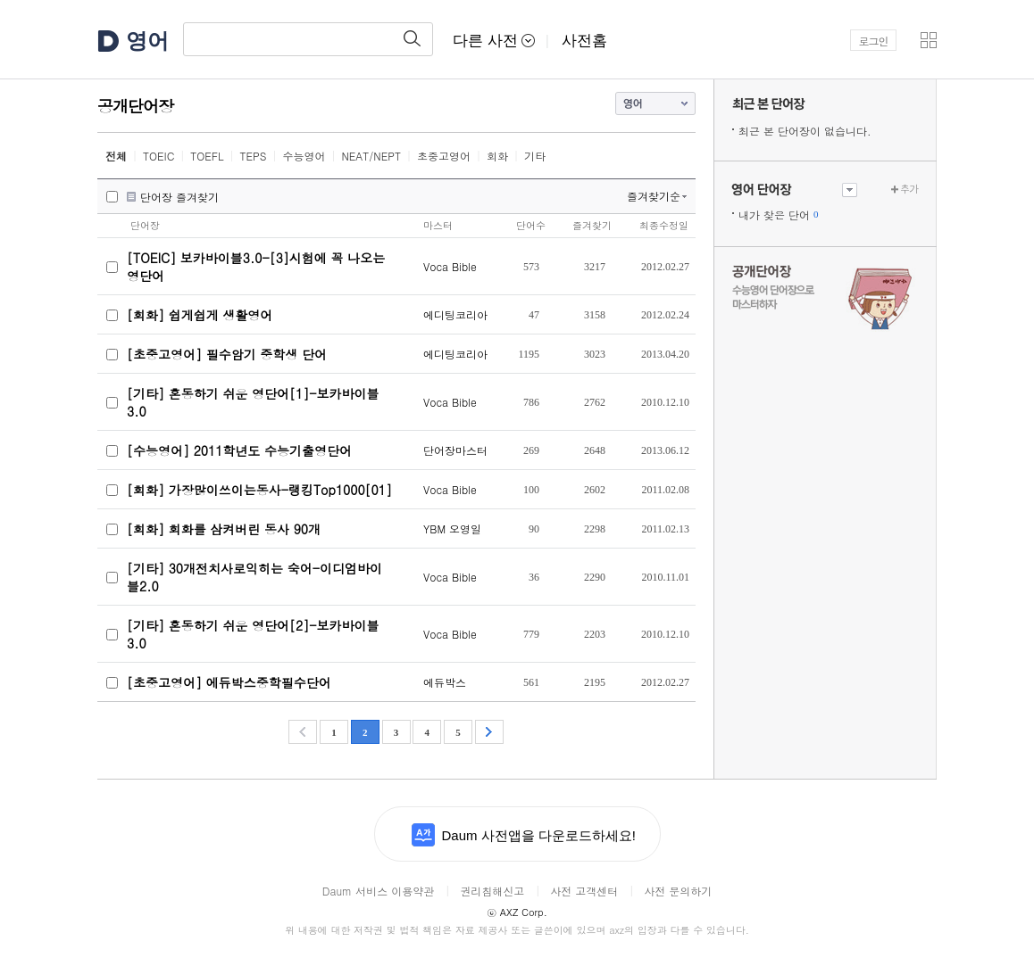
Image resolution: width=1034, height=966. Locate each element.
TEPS (253, 155)
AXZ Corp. (517, 912)
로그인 (873, 40)
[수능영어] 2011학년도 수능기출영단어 (239, 450)
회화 (497, 155)
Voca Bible (450, 266)
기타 (535, 155)
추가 (909, 188)
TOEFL (206, 155)
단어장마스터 (455, 450)
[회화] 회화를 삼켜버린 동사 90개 (224, 529)
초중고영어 (444, 155)
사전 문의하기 (678, 890)
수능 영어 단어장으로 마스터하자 (825, 296)
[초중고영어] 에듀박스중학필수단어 (229, 682)
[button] (928, 40)
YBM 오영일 (452, 528)
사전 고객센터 (584, 890)
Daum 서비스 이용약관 (378, 890)
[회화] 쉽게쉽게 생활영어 (199, 315)
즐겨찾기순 (653, 195)
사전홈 (584, 40)
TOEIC (158, 155)
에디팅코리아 (455, 314)
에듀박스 (444, 681)
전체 (116, 155)
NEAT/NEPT (371, 155)
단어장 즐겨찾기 (179, 197)
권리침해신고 (492, 890)
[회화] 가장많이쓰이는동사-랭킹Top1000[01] (259, 490)
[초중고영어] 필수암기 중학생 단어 (227, 354)
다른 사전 (494, 40)
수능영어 (303, 155)
